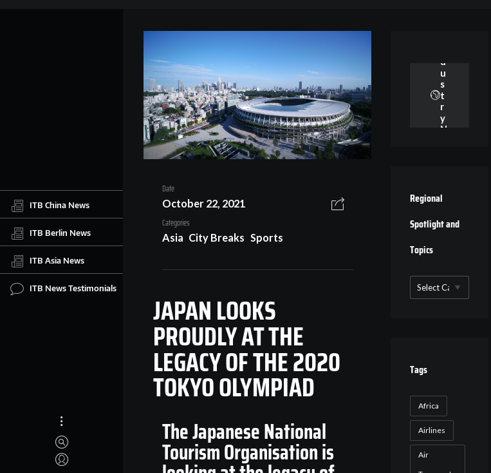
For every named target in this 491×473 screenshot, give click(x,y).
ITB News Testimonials (63, 289)
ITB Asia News (47, 261)
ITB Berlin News (50, 233)
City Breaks (217, 237)
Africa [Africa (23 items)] (428, 405)
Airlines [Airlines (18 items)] (431, 430)
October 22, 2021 (203, 203)
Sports (266, 237)
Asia (172, 237)
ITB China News (49, 205)
